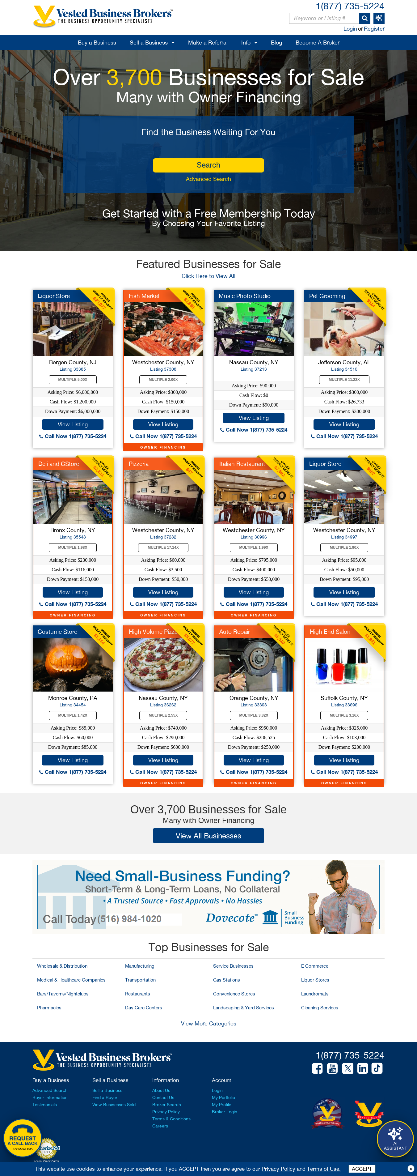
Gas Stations (226, 979)
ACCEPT (362, 1169)
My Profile (221, 1104)
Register (374, 28)
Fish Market (144, 295)
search (208, 164)
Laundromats (315, 993)
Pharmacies (49, 1007)
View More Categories (208, 1023)
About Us (161, 1090)
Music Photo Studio (245, 295)
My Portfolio (223, 1097)
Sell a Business (149, 42)
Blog (276, 42)
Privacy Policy (166, 1111)
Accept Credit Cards (46, 1161)
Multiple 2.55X (163, 715)
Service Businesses (233, 966)
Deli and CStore (58, 463)
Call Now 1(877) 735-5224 (72, 436)
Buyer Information (50, 1097)
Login (350, 28)
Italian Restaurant (242, 463)
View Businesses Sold (114, 1104)
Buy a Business (97, 42)
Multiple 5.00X (72, 379)
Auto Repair (234, 631)
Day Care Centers (143, 1007)
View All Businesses (208, 835)
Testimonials (44, 1104)
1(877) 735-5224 (350, 6)
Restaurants (137, 993)
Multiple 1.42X (72, 715)
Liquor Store (54, 295)
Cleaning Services (319, 1007)
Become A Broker (317, 42)
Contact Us (163, 1097)
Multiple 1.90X (344, 547)
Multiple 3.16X (344, 715)
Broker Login (224, 1111)
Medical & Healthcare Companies (71, 979)
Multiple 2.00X (163, 379)
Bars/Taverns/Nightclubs (63, 993)
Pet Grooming (327, 295)
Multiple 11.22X (344, 379)
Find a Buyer (104, 1097)
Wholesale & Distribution (62, 966)
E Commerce (314, 966)
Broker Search (166, 1104)
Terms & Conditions (171, 1118)
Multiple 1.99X (253, 547)
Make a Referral (208, 42)
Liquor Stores (315, 979)
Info (246, 42)
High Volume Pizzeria (156, 631)
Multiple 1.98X (72, 547)
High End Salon (330, 631)
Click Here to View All (208, 276)
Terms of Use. (324, 1169)
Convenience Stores (234, 993)
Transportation (140, 979)
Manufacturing (139, 966)
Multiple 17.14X (163, 547)
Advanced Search (208, 179)
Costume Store (57, 631)
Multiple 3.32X (253, 715)
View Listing (73, 424)
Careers (160, 1125)
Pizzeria (139, 463)
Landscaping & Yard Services (243, 1007)
